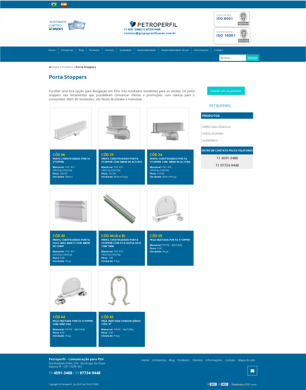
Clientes (109, 50)
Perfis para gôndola (217, 127)
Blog (81, 50)
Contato (218, 50)
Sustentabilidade (146, 50)
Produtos (94, 50)
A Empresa (67, 50)
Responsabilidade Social (175, 50)
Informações (201, 50)
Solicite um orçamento (226, 91)
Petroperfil (220, 105)
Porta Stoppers (213, 134)
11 (60, 373)
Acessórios (210, 140)
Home (51, 50)
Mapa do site (246, 360)
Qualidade (125, 50)
